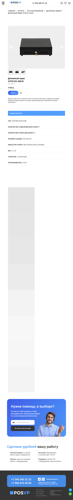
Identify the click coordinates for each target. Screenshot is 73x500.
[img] (65, 3)
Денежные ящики (53, 11)
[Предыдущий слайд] (11, 47)
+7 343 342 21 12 (39, 3)
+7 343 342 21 (19, 479)
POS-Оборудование (35, 11)
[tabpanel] (36, 145)
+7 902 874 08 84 (21, 483)
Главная (11, 11)
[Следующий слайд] (61, 47)
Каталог (21, 11)
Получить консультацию (23, 428)
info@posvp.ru (52, 479)
